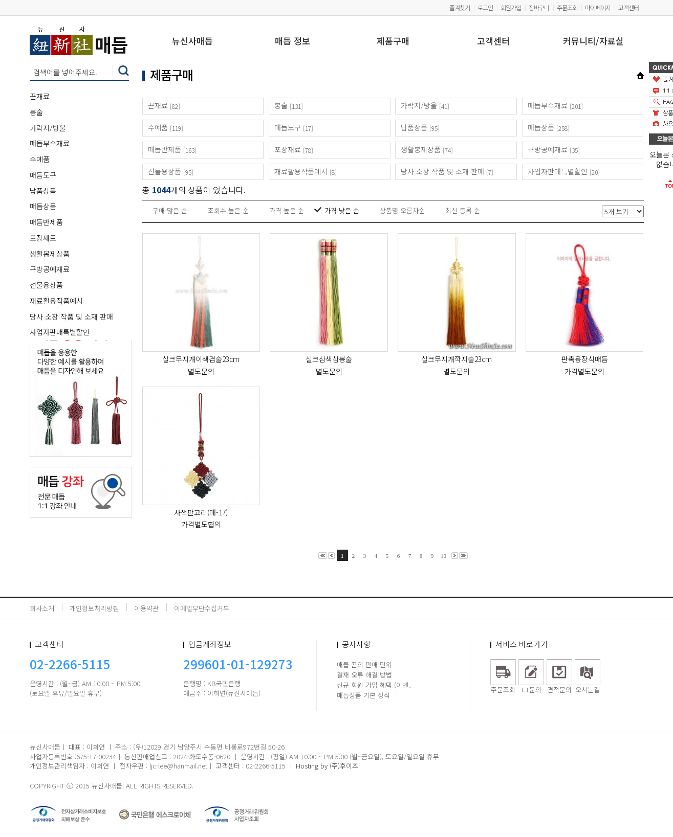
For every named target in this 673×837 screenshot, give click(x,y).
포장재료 (43, 238)
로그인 (485, 7)
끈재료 (40, 96)
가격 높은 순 (286, 210)
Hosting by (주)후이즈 (327, 766)
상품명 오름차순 (402, 210)
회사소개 (42, 608)
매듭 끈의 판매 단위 (364, 664)
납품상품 (43, 191)
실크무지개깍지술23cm (456, 359)
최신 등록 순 (462, 210)
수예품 (40, 159)
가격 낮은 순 (341, 210)
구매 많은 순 (170, 210)
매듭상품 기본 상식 (363, 695)
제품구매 (393, 41)
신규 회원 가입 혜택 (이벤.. (374, 685)
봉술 (36, 112)
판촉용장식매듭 (584, 359)
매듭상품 (43, 206)
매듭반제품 (46, 222)
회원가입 (511, 7)
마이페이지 (598, 7)
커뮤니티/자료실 (593, 41)
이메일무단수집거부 (201, 608)
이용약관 (146, 608)
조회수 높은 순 (228, 210)
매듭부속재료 (50, 143)
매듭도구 (43, 175)
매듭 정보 (292, 41)
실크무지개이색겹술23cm (201, 359)
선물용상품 (46, 285)
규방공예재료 (50, 269)
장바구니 (539, 7)
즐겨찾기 (459, 7)
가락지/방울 (48, 128)
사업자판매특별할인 (60, 332)
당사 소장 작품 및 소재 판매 (71, 316)
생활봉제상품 (50, 253)
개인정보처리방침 (94, 608)
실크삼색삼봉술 (329, 359)
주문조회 (567, 7)
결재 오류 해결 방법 (364, 675)
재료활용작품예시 (56, 301)
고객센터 (628, 7)
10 (443, 556)
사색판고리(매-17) (201, 512)
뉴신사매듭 (192, 41)
